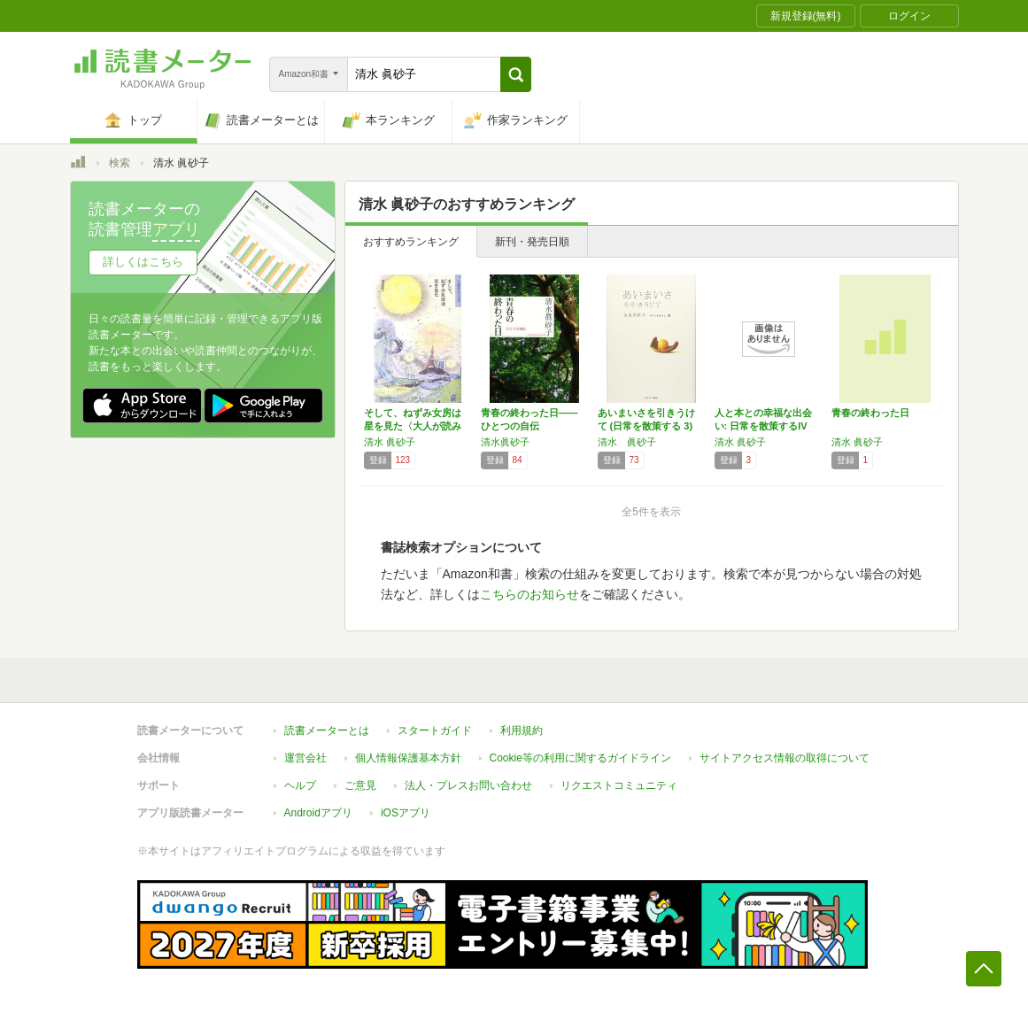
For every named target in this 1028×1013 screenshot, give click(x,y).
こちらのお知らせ (529, 594)
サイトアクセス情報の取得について (785, 758)
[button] (515, 74)
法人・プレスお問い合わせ (468, 785)
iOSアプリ (405, 813)
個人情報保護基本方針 (408, 758)
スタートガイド (435, 730)
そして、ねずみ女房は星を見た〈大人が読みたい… (412, 426)
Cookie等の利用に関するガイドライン (580, 758)
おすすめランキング (411, 242)
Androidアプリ (318, 813)
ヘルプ (300, 785)
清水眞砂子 (505, 442)
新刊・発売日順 (532, 242)
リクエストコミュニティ (618, 785)
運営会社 (305, 758)
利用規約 (521, 730)
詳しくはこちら (143, 261)
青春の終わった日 (870, 412)
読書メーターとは (326, 730)
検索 (119, 163)
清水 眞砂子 (389, 442)
